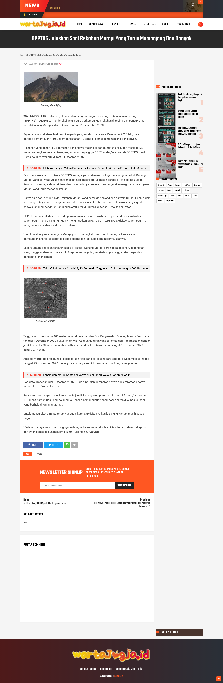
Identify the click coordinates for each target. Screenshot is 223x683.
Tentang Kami (105, 669)
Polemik (186, 190)
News (169, 190)
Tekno (39, 454)
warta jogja (118, 676)
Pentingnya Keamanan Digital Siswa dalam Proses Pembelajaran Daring (189, 131)
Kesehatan (197, 185)
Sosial (172, 195)
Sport (180, 195)
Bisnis (170, 185)
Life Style (161, 190)
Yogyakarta (170, 200)
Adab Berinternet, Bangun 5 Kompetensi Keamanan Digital (190, 97)
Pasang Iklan (183, 24)
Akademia (161, 185)
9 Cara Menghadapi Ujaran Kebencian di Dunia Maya (189, 146)
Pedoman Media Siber (125, 669)
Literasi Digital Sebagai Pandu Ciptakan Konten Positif (188, 114)
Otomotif (177, 190)
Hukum (177, 185)
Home (79, 24)
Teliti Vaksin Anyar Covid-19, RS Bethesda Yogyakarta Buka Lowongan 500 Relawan (95, 268)
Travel (195, 195)
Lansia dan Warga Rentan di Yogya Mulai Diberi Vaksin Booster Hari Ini (87, 375)
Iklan (140, 669)
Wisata (160, 200)
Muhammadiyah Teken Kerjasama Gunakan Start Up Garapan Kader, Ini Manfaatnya (95, 168)
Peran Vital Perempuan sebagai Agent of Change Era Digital (190, 164)
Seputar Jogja (162, 195)
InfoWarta (187, 185)
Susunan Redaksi (88, 669)
